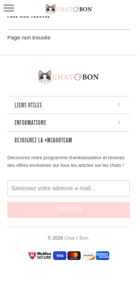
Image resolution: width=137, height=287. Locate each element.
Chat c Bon (76, 238)
